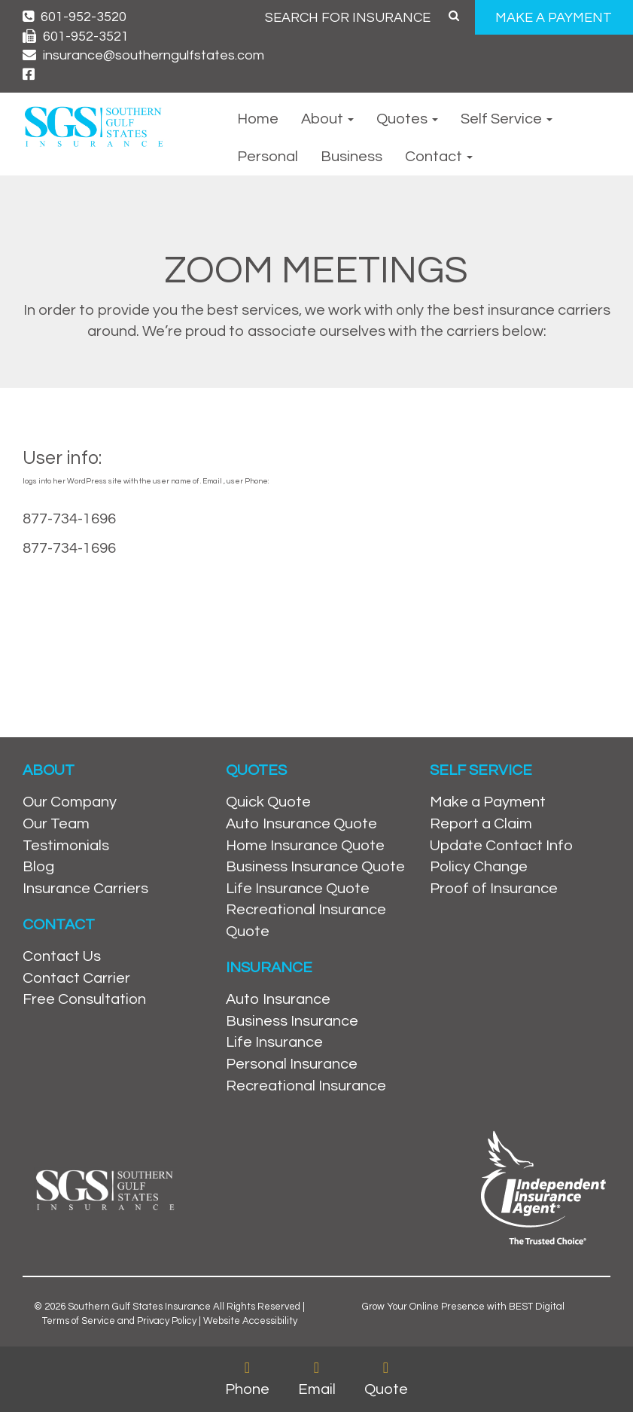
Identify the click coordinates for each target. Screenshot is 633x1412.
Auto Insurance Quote (301, 823)
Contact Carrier (76, 978)
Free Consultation (84, 999)
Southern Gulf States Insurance (139, 1306)
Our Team (56, 823)
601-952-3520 (74, 17)
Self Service (506, 119)
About (327, 119)
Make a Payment (488, 802)
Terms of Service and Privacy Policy (119, 1321)
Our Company (70, 802)
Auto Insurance (278, 999)
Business (351, 156)
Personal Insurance (292, 1064)
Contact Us (62, 956)
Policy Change (479, 866)
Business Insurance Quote (315, 866)
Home (257, 119)
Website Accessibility (250, 1321)
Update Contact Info (501, 845)
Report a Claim (481, 823)
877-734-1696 (69, 518)
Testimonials (66, 845)
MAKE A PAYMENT (553, 18)
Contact (439, 156)
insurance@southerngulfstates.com (143, 55)
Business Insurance (292, 1021)
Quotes (407, 119)
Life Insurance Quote (298, 888)
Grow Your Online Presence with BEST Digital (463, 1306)
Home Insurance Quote (305, 845)
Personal (267, 156)
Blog (38, 866)
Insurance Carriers (85, 888)
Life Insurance (274, 1042)
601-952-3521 (76, 36)
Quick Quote (268, 802)
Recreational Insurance (306, 1085)
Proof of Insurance (494, 888)
